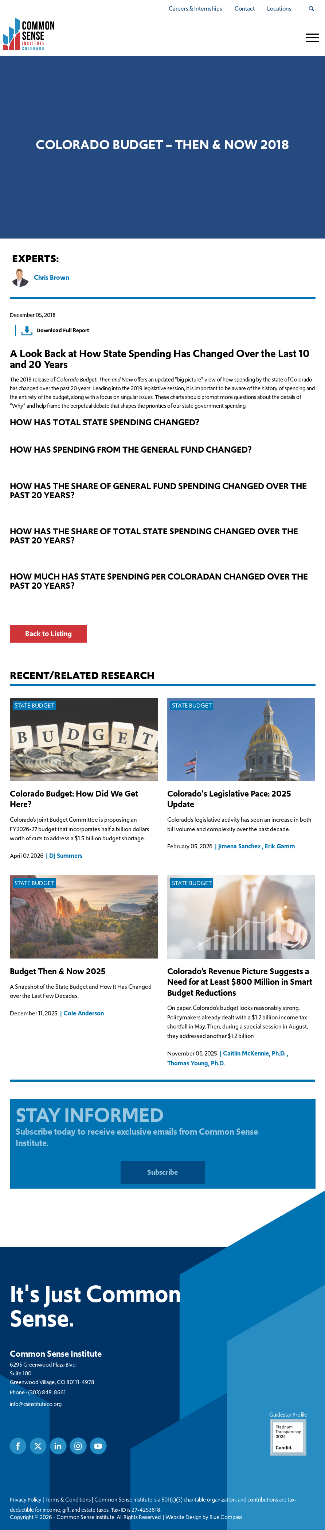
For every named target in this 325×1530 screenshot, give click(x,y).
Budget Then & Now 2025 (58, 971)
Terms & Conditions (68, 1500)
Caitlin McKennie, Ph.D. (254, 1053)
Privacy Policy (26, 1500)
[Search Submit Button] (311, 9)
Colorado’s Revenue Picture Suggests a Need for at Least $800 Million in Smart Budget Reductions (239, 982)
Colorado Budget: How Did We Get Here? (74, 799)
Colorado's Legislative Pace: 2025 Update (229, 799)
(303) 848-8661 (47, 1393)
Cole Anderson (83, 1013)
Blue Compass (226, 1517)
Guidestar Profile (288, 1433)
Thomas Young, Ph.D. (196, 1062)
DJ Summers (65, 855)
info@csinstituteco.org (36, 1404)
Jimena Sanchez (239, 846)
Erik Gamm (279, 846)
